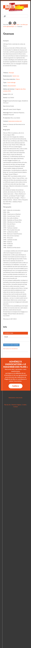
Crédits (24, 404)
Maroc (18, 79)
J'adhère (15, 386)
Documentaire (12, 85)
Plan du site (7, 404)
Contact (15, 406)
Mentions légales (16, 404)
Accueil (13, 24)
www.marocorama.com (15, 121)
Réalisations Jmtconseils (15, 397)
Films (17, 24)
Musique (11, 72)
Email (6, 337)
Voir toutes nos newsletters (10, 348)
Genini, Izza (15, 76)
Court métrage (11, 82)
